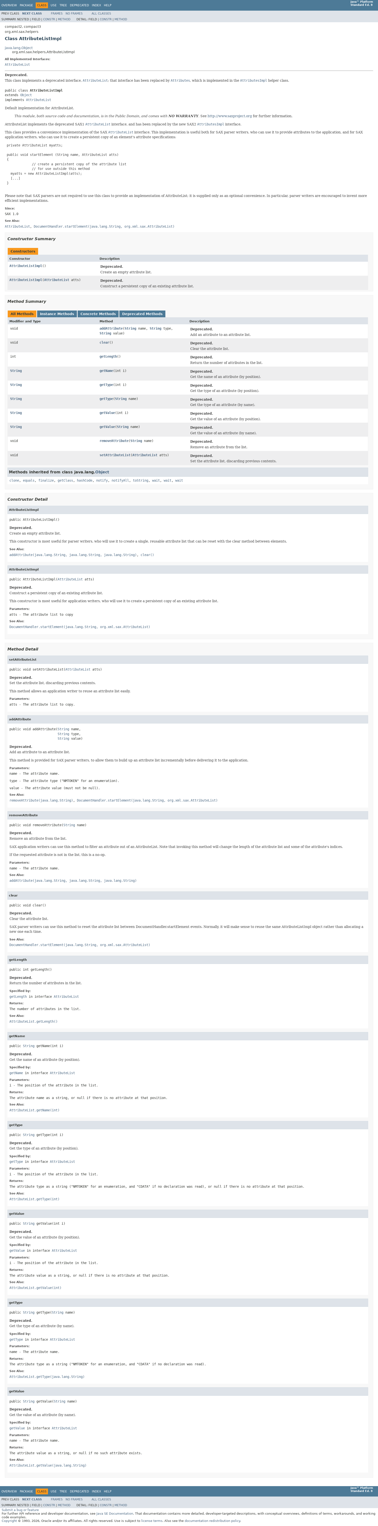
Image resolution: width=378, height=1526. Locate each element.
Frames (57, 13)
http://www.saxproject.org (230, 116)
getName (106, 371)
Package (26, 5)
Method (64, 19)
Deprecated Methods (142, 314)
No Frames (74, 13)
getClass (65, 480)
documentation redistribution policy (212, 1521)
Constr (49, 19)
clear (104, 342)
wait (156, 480)
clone (14, 480)
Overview (9, 5)
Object (26, 95)
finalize (46, 480)
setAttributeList (115, 455)
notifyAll (120, 480)
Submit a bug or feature (20, 1510)
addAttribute (111, 328)
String (130, 328)
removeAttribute (114, 441)
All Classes (101, 13)
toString (140, 480)
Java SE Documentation (114, 1513)
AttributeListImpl (25, 266)
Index (96, 5)
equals (28, 480)
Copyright (9, 1521)
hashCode (84, 480)
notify (102, 480)
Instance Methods (57, 314)
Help (107, 5)
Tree (63, 5)
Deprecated (79, 5)
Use (54, 5)
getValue (107, 413)
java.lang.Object (19, 48)
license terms (151, 1521)
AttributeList (17, 64)
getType (106, 385)
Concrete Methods (98, 314)
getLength (108, 356)
